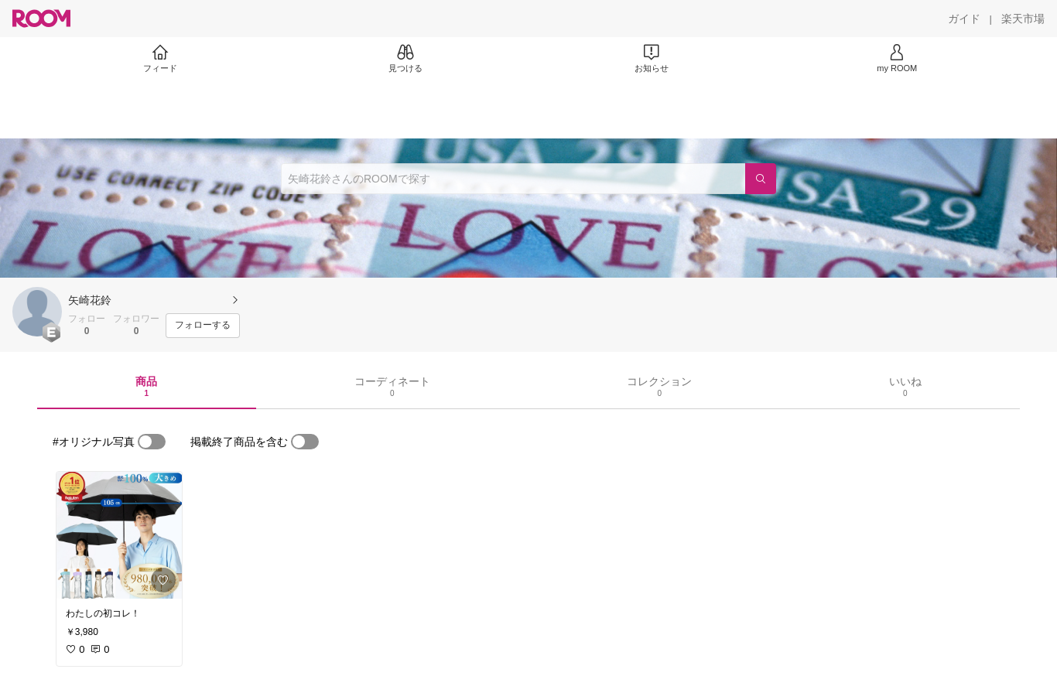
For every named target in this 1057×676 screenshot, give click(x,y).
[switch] (152, 441)
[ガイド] (964, 19)
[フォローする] (203, 325)
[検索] (760, 178)
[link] (119, 535)
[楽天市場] (1023, 19)
